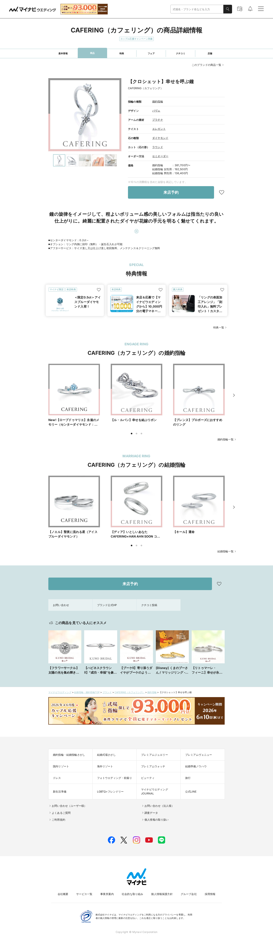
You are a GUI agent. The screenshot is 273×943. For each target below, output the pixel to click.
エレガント (159, 128)
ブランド (107, 692)
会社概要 (63, 894)
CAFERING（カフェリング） (130, 692)
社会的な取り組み (132, 894)
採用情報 (210, 894)
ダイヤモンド (160, 137)
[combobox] (197, 9)
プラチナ (157, 119)
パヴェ (156, 110)
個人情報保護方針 (162, 894)
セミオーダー (160, 156)
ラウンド (157, 147)
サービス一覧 (84, 894)
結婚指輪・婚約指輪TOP (87, 692)
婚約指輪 (157, 101)
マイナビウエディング (59, 692)
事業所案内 (107, 894)
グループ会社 (189, 894)
